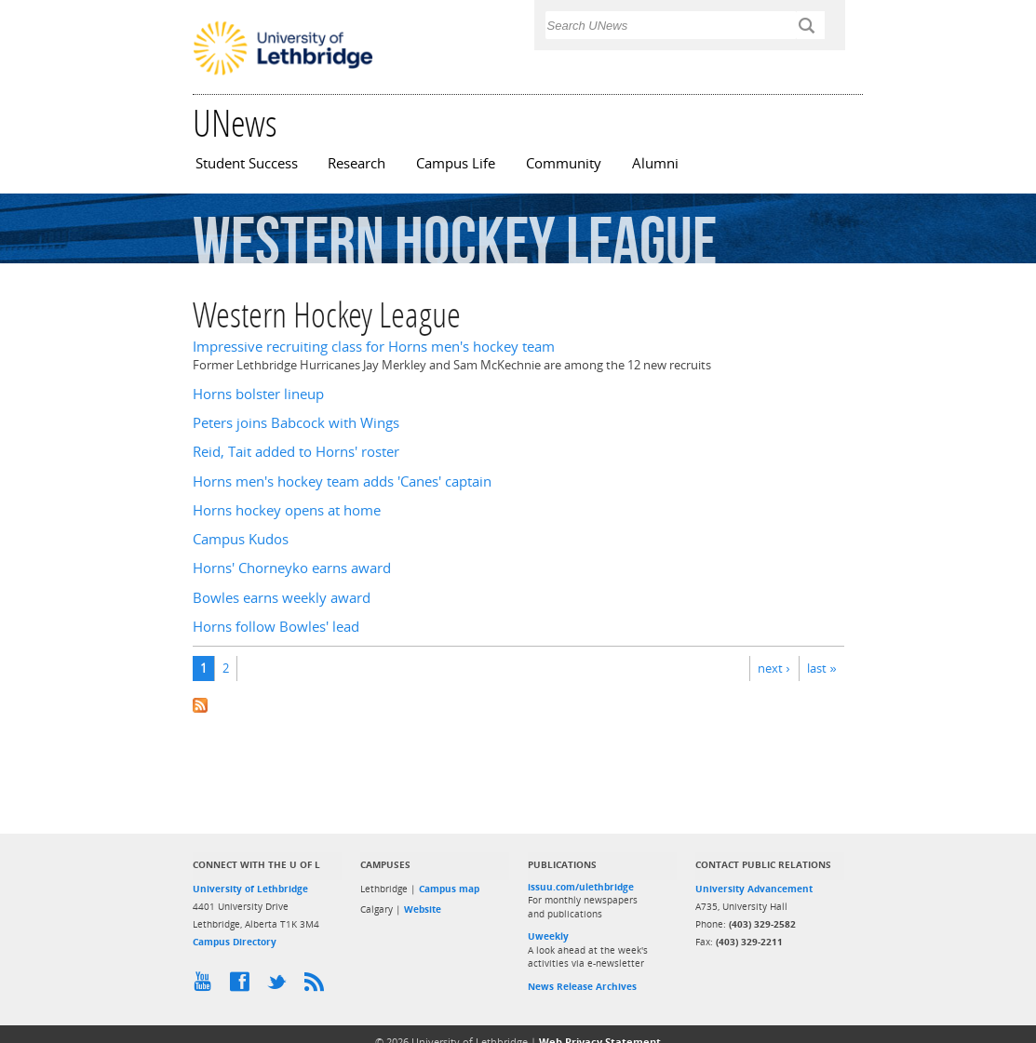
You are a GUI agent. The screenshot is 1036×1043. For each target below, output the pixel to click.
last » (821, 668)
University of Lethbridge (250, 888)
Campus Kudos (241, 539)
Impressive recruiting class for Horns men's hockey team (374, 346)
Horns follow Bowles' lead (276, 626)
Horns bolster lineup (258, 394)
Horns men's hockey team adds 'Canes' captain (342, 481)
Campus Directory (234, 941)
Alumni (655, 163)
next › (773, 668)
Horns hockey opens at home (287, 510)
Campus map (449, 888)
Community (563, 163)
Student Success (246, 163)
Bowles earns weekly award (281, 598)
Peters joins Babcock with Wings (296, 423)
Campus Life (455, 163)
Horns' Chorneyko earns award (292, 568)
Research (356, 163)
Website (422, 909)
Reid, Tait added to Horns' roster (296, 451)
